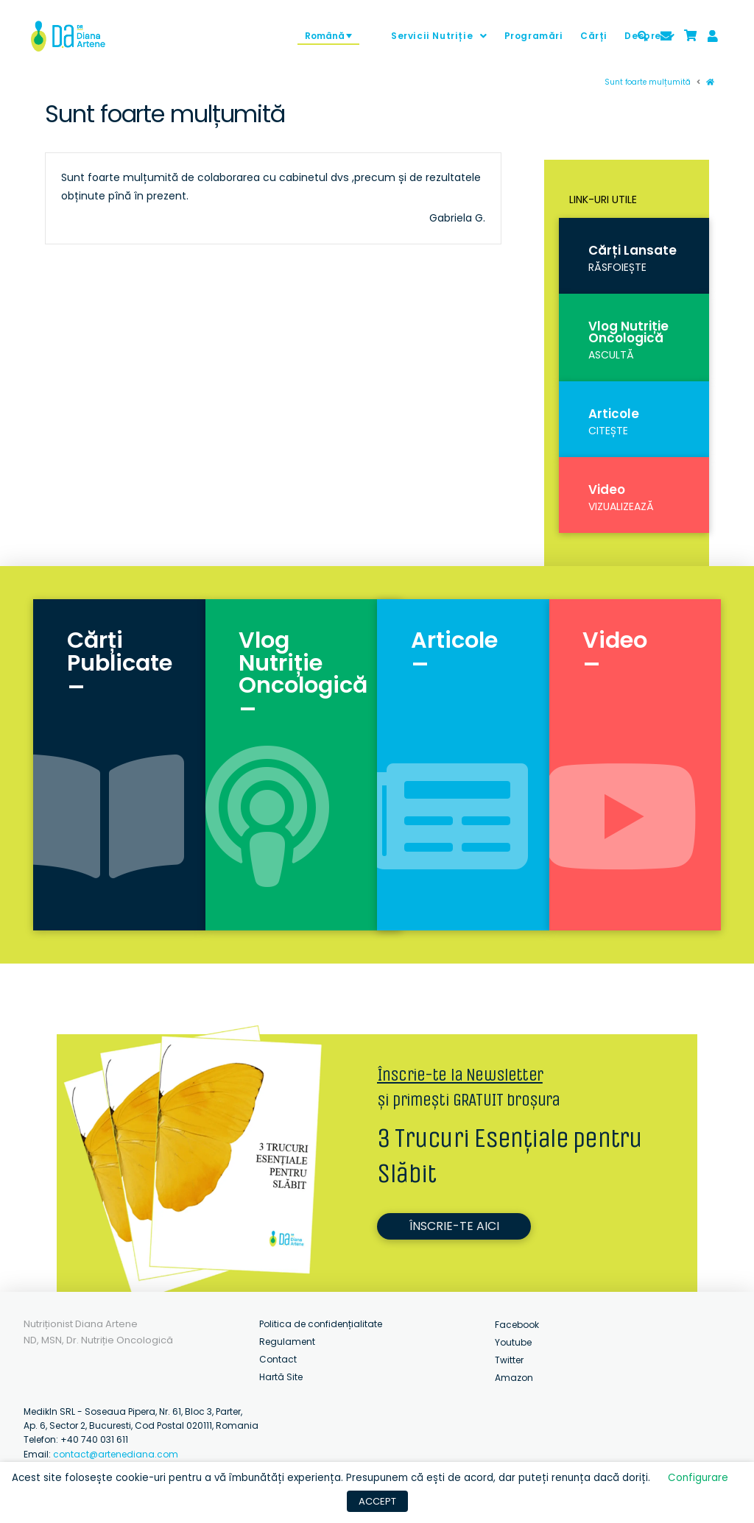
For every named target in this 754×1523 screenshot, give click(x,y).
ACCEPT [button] (377, 1501)
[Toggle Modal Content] (642, 36)
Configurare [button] (698, 1478)
